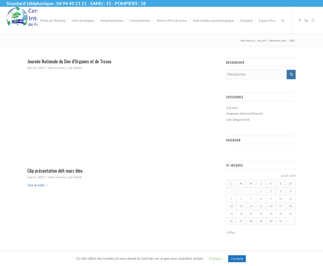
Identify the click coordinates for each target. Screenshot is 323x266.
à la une (60, 68)
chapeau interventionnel (244, 113)
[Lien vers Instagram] (313, 20)
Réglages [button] (216, 258)
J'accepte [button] (237, 258)
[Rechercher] (282, 20)
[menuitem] (52, 20)
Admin (77, 68)
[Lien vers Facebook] (299, 20)
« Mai (230, 232)
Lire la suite (38, 185)
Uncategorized (237, 119)
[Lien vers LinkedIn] (306, 20)
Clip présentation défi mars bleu (55, 170)
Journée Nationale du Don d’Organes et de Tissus (69, 61)
